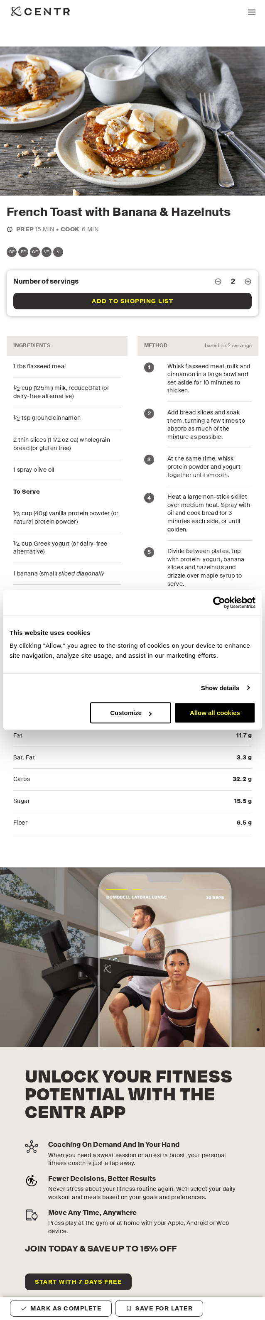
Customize (131, 712)
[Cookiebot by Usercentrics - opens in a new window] (219, 602)
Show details (220, 687)
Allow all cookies (215, 712)
